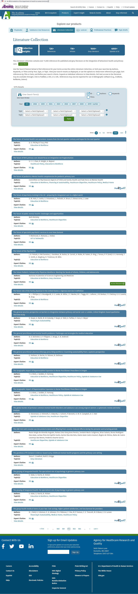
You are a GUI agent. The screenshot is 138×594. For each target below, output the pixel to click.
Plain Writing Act (81, 566)
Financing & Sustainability (59, 183)
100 (104, 133)
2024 (51, 104)
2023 (58, 104)
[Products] (65, 13)
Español (110, 7)
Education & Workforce (39, 145)
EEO (30, 576)
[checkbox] (90, 93)
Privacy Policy (80, 571)
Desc (125, 133)
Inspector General (59, 588)
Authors (103, 94)
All (91, 94)
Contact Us (100, 7)
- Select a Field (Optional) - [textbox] (34, 111)
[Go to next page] (89, 528)
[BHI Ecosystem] (50, 13)
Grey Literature (55, 278)
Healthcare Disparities (78, 183)
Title (115, 133)
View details (18, 152)
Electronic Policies (36, 580)
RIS (31, 149)
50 (100, 133)
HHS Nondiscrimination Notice (59, 580)
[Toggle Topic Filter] (108, 115)
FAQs (118, 7)
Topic (21, 115)
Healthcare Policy (37, 164)
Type (20, 111)
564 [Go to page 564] (79, 529)
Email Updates (129, 7)
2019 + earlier (93, 104)
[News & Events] (95, 13)
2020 (82, 104)
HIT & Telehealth (37, 238)
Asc (125, 131)
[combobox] (35, 111)
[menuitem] (50, 13)
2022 (66, 104)
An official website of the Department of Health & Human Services (28, 1)
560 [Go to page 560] (58, 529)
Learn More (23, 64)
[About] (108, 13)
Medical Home (108, 183)
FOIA (54, 566)
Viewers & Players (82, 576)
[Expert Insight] (79, 13)
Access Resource (118, 284)
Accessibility (34, 566)
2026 (35, 104)
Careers (91, 7)
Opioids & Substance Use (91, 377)
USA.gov (101, 576)
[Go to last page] (96, 528)
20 (96, 133)
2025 (43, 104)
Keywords (115, 94)
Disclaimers (33, 571)
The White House (104, 571)
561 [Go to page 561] (63, 529)
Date (121, 133)
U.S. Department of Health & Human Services (115, 566)
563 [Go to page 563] (74, 529)
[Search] (132, 13)
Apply (69, 119)
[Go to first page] (42, 528)
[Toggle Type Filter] (108, 111)
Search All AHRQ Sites (78, 7)
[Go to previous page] (47, 528)
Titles (92, 97)
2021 (74, 104)
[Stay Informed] (121, 13)
